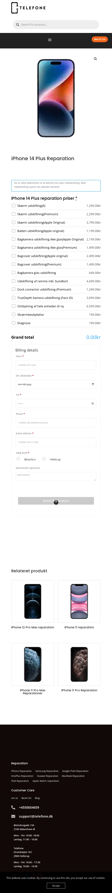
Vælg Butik (22, 452)
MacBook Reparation (73, 776)
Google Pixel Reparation (75, 771)
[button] (95, 59)
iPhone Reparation (21, 771)
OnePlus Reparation (22, 776)
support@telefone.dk (36, 816)
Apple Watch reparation (46, 781)
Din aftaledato (25, 375)
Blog (37, 798)
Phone (20, 413)
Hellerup (55, 459)
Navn (20, 356)
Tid (18, 394)
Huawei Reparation (47, 776)
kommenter (28, 467)
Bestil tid (99, 39)
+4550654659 (29, 807)
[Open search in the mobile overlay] (56, 24)
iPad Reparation (20, 781)
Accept (56, 885)
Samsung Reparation (47, 771)
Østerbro (30, 459)
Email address (25, 433)
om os (14, 798)
